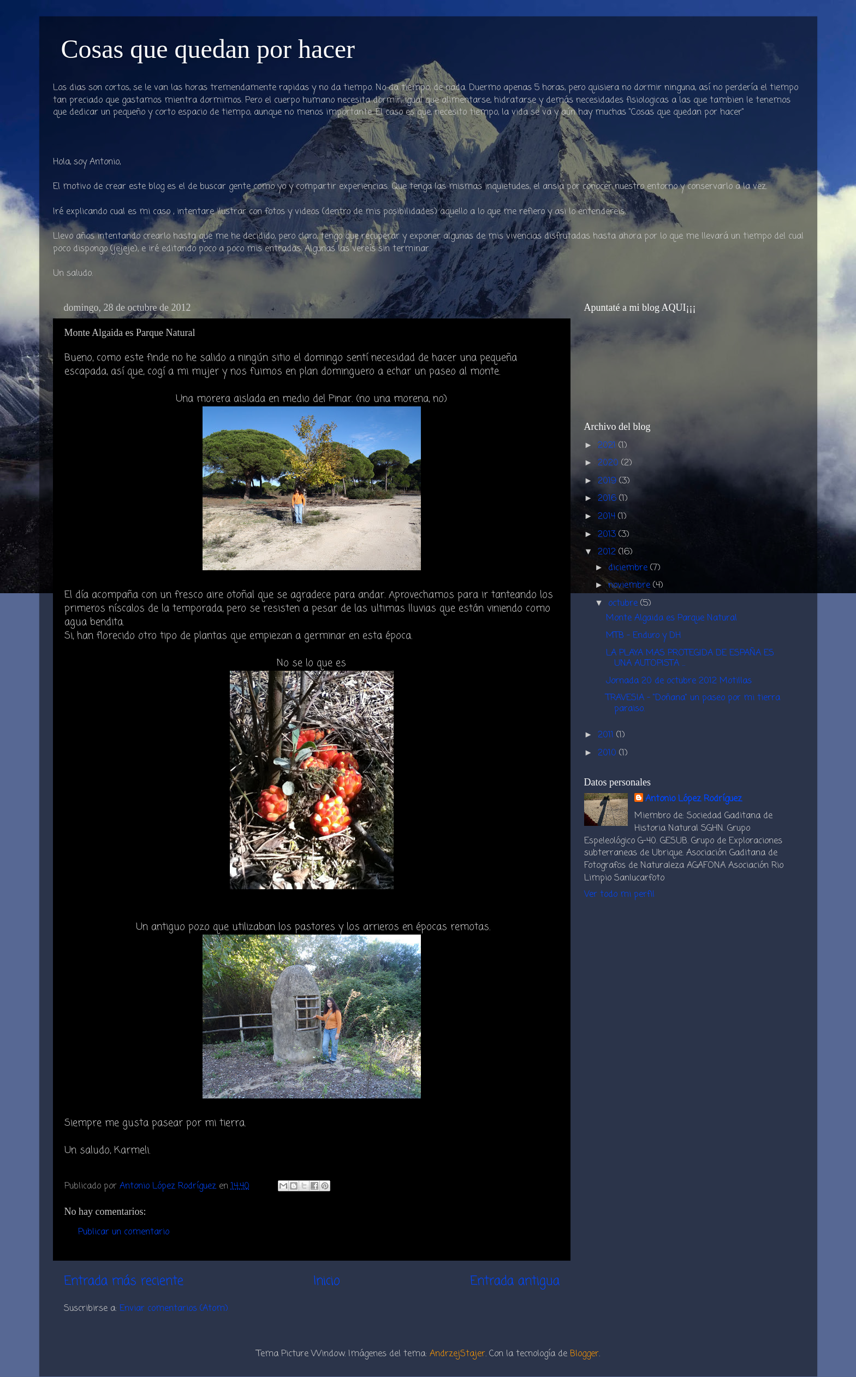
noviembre (630, 585)
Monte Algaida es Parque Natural (671, 618)
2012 (608, 552)
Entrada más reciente (123, 1281)
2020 (609, 463)
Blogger (584, 1354)
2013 (608, 534)
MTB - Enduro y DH (643, 635)
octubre (624, 603)
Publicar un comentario (123, 1232)
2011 (607, 735)
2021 (608, 445)
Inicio (326, 1281)
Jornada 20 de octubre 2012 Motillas (679, 681)
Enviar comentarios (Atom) (174, 1308)
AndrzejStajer (457, 1354)
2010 (608, 753)
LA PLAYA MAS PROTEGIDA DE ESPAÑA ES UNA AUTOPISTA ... (690, 658)
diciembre (629, 568)
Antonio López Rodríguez (693, 799)
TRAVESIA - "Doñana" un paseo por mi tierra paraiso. (693, 703)
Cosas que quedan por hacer (208, 48)
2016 (608, 498)
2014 (608, 516)
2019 (608, 481)
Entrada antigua (515, 1281)
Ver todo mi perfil (619, 894)
